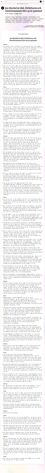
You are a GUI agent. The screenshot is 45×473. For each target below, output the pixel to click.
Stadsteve (38, 20)
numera (31, 22)
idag (10, 18)
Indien (13, 20)
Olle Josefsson (34, 18)
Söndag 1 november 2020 (15, 13)
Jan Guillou (41, 18)
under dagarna (18, 22)
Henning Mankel (26, 22)
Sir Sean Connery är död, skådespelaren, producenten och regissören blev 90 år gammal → (34, 26)
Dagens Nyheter (8, 22)
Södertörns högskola (23, 18)
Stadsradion (8, 20)
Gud (29, 18)
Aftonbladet (15, 18)
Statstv (33, 20)
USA (13, 22)
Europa (7, 18)
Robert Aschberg (19, 20)
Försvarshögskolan (27, 20)
